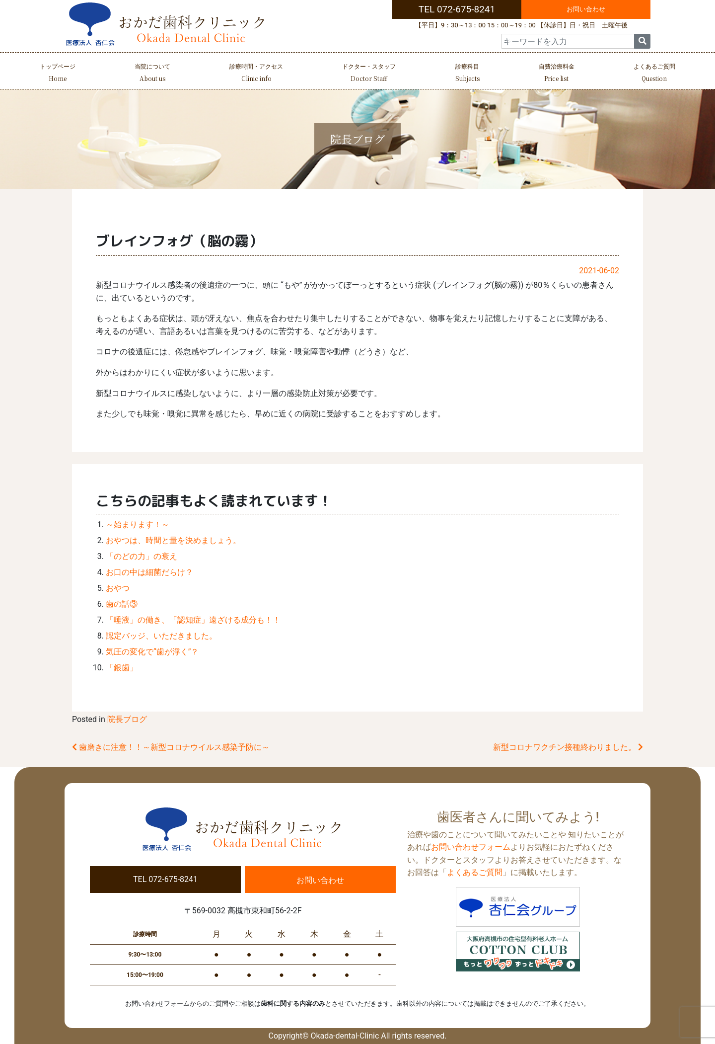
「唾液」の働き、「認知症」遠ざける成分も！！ (193, 620)
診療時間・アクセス (256, 73)
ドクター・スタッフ (369, 73)
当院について (152, 73)
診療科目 (467, 73)
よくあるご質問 (654, 73)
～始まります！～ (137, 524)
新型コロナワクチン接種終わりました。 (568, 747)
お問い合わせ (586, 9)
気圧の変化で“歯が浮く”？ (152, 651)
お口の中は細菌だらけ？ (149, 572)
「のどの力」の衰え (141, 556)
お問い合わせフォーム (470, 847)
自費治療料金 (556, 73)
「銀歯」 (122, 667)
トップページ (57, 73)
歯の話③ (122, 604)
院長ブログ (127, 719)
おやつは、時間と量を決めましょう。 (173, 540)
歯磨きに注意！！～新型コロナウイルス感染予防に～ (171, 747)
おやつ (118, 588)
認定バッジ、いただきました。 (161, 636)
